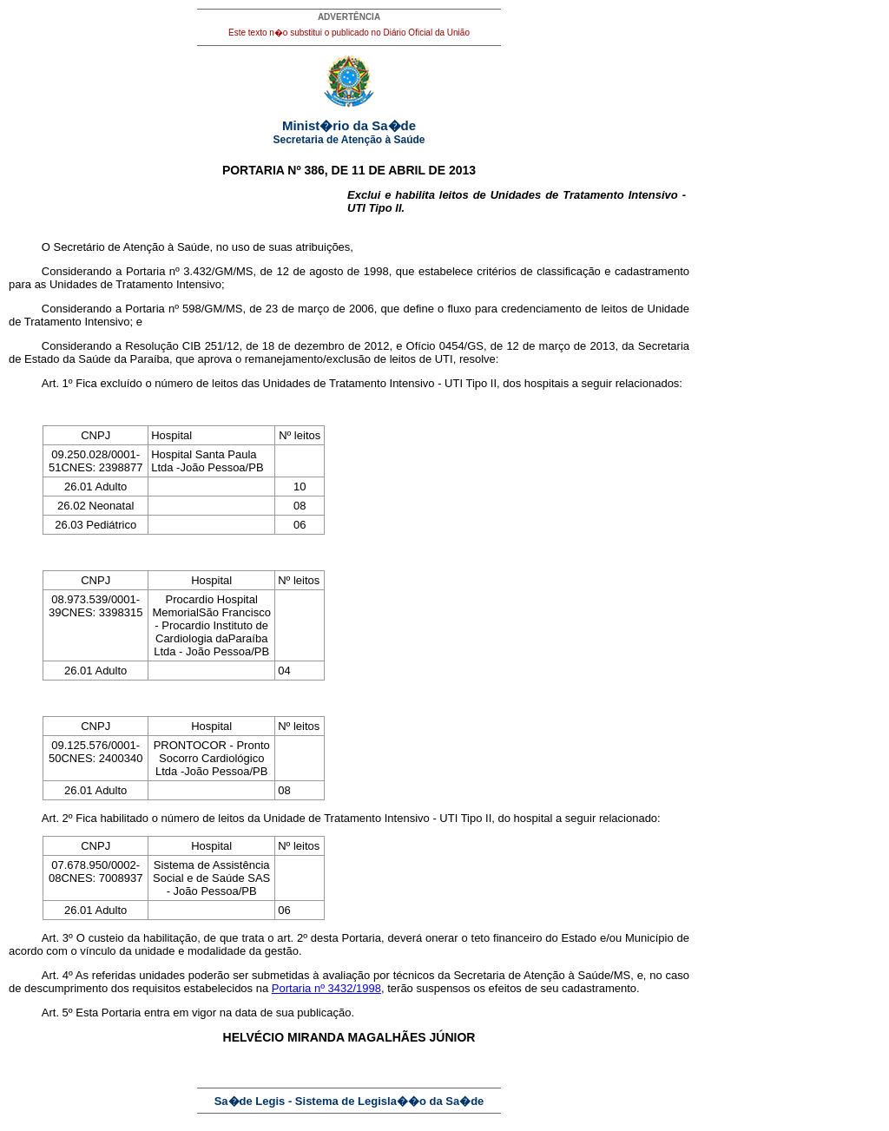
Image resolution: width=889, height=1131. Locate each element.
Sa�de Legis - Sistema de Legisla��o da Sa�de (349, 1101)
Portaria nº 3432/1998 (326, 988)
